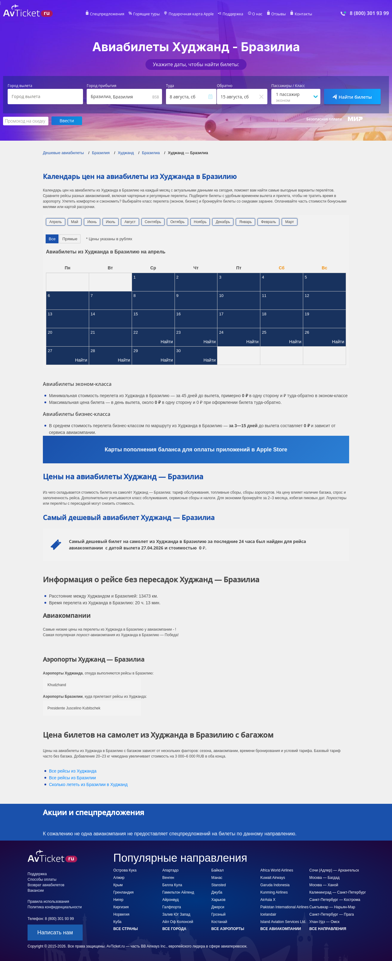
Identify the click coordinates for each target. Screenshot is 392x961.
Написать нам (55, 932)
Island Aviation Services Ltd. (283, 921)
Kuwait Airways (272, 877)
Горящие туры (147, 14)
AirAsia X (267, 899)
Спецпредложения (109, 14)
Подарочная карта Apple (191, 14)
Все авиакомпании (280, 928)
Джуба (216, 892)
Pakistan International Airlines (284, 907)
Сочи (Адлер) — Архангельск (334, 870)
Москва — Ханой (323, 885)
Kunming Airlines (274, 892)
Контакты (301, 14)
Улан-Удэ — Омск (324, 921)
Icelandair (268, 914)
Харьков (218, 899)
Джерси (217, 907)
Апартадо (170, 870)
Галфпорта (171, 907)
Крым (118, 885)
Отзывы (277, 14)
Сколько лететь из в (88, 784)
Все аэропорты (227, 928)
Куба (117, 921)
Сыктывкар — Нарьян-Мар (332, 907)
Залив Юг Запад (176, 914)
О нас (256, 14)
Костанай (219, 921)
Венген (168, 877)
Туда (170, 86)
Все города (174, 928)
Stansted (218, 885)
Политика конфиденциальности (55, 907)
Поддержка (232, 14)
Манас (216, 877)
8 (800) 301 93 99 (369, 13)
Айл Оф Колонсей (177, 921)
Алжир (118, 877)
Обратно (224, 86)
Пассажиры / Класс (288, 86)
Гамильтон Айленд (178, 892)
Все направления (327, 928)
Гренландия (123, 892)
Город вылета (20, 86)
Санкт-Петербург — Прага (331, 914)
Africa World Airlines (276, 870)
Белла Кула (172, 885)
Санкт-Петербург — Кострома (334, 899)
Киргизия (121, 907)
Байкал (217, 870)
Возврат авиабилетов (46, 885)
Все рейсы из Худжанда (72, 770)
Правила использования (48, 901)
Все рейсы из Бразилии (72, 777)
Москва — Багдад (324, 877)
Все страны (125, 928)
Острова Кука (125, 870)
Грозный (218, 914)
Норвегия (121, 914)
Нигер (118, 899)
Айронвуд (170, 899)
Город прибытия (101, 86)
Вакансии (36, 890)
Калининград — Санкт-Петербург (337, 892)
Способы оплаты (42, 879)
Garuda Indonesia (274, 885)
